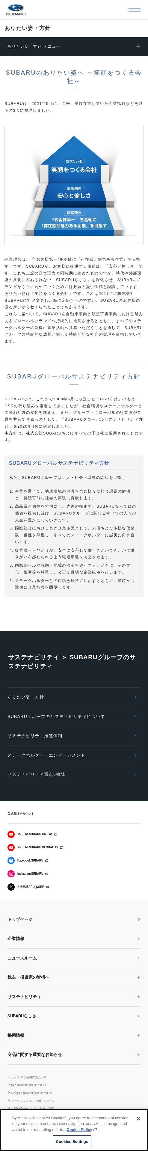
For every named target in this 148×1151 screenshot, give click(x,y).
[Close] (138, 1118)
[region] (74, 1130)
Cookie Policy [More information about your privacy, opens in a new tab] (79, 1129)
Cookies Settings (72, 1141)
